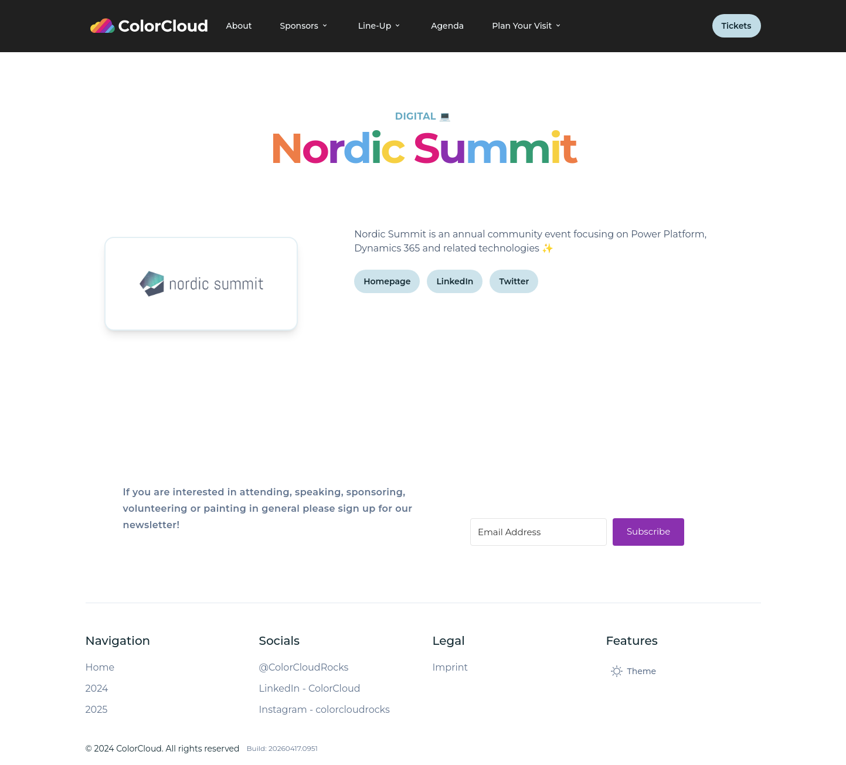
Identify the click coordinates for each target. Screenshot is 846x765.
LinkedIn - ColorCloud (310, 688)
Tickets (737, 26)
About (239, 26)
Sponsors (304, 26)
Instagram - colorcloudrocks (324, 709)
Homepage (386, 281)
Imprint (450, 667)
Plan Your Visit (527, 26)
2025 (97, 709)
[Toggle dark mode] (633, 671)
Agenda (447, 26)
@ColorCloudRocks (304, 667)
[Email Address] (538, 532)
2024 (97, 688)
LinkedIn (454, 281)
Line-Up (380, 26)
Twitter (514, 281)
